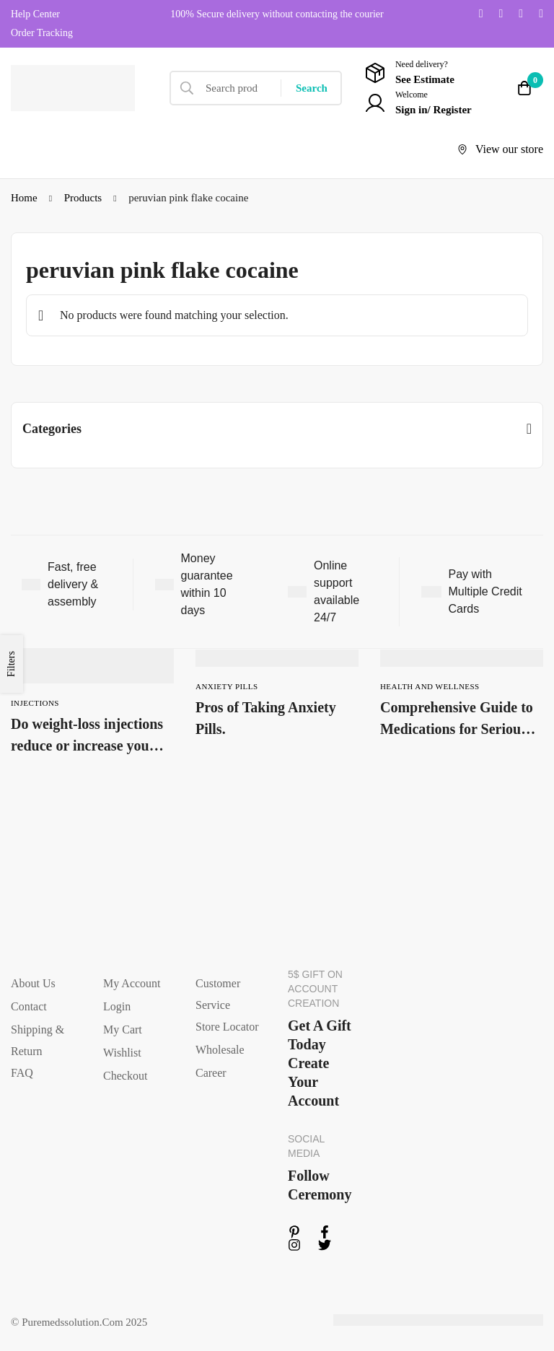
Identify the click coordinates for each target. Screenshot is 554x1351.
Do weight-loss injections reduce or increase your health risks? (87, 745)
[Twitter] (481, 13)
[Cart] (524, 88)
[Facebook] (501, 13)
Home (24, 198)
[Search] (311, 88)
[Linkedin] (541, 13)
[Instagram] (521, 13)
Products (83, 198)
